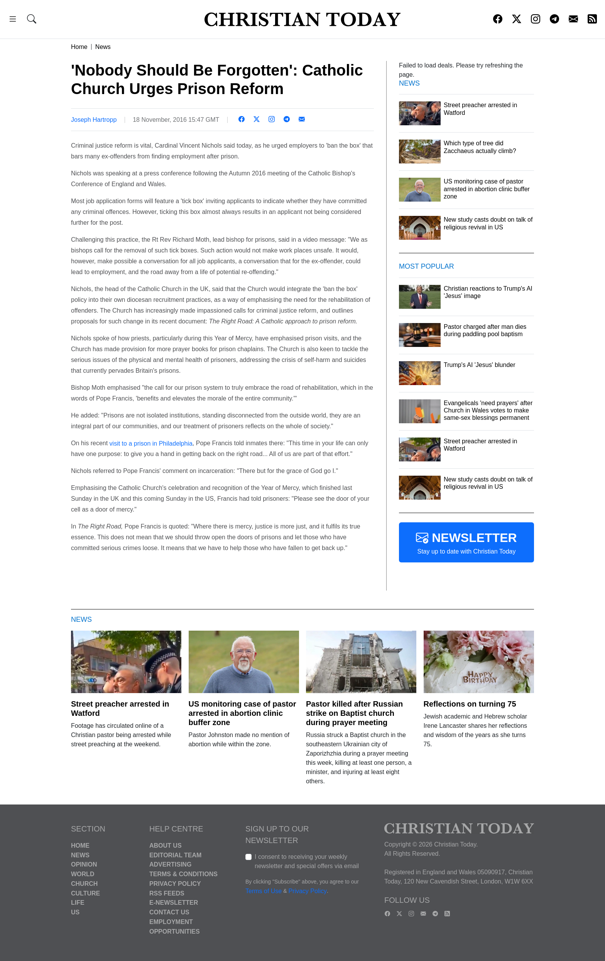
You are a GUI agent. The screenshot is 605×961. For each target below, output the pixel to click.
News (103, 47)
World (82, 874)
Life (77, 902)
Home (79, 47)
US (75, 912)
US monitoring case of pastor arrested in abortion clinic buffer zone (242, 713)
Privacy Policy (175, 883)
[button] (12, 20)
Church (84, 883)
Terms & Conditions (183, 874)
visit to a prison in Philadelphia (151, 443)
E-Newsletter (173, 902)
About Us (165, 845)
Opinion (84, 864)
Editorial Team (175, 855)
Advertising (170, 864)
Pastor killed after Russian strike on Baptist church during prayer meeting (354, 713)
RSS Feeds (166, 893)
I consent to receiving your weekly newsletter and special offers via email (307, 861)
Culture (85, 893)
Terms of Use (263, 891)
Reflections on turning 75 (470, 704)
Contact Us (169, 912)
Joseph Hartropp (94, 119)
